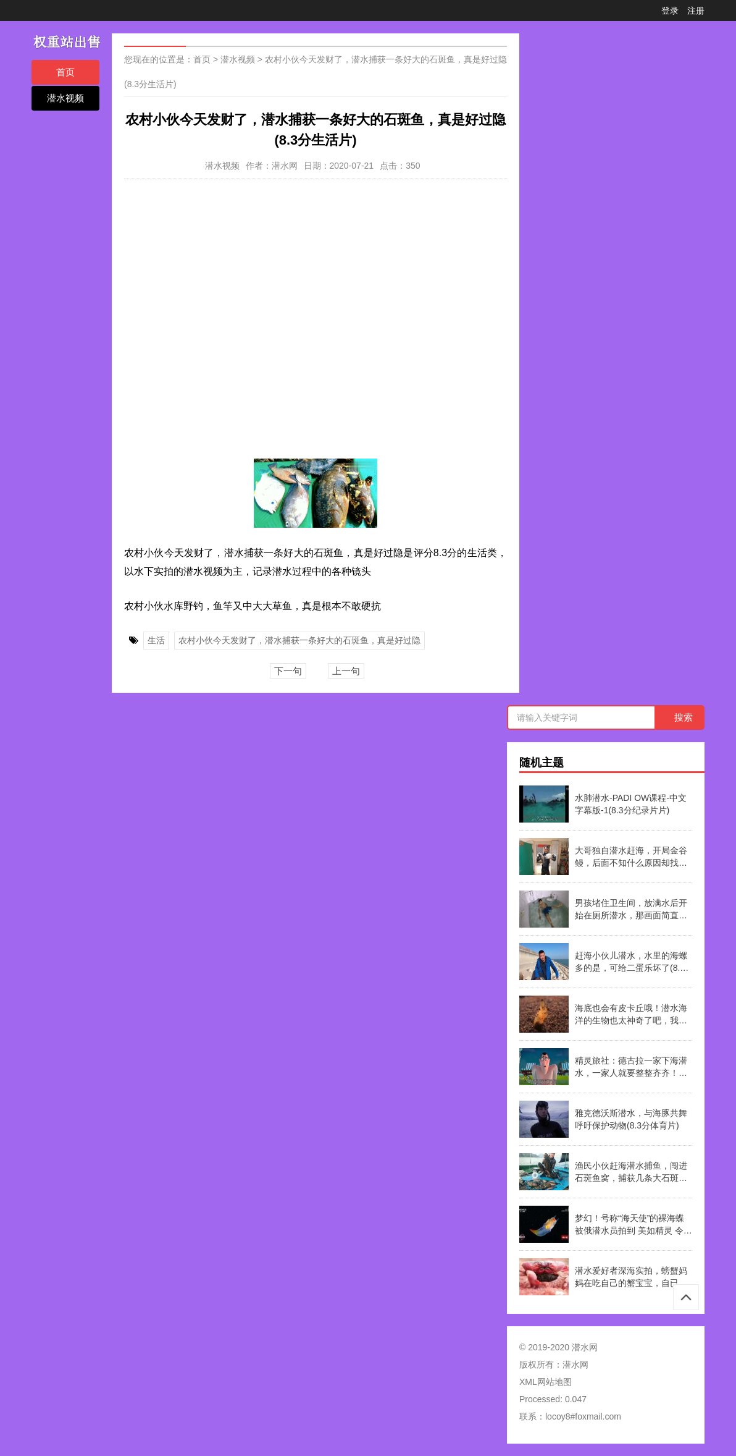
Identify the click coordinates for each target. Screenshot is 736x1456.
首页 (65, 72)
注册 (696, 10)
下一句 (288, 671)
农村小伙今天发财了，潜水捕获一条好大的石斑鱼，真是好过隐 (299, 640)
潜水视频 (65, 98)
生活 (156, 640)
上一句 (346, 671)
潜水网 (575, 1364)
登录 (670, 10)
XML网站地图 (545, 1382)
